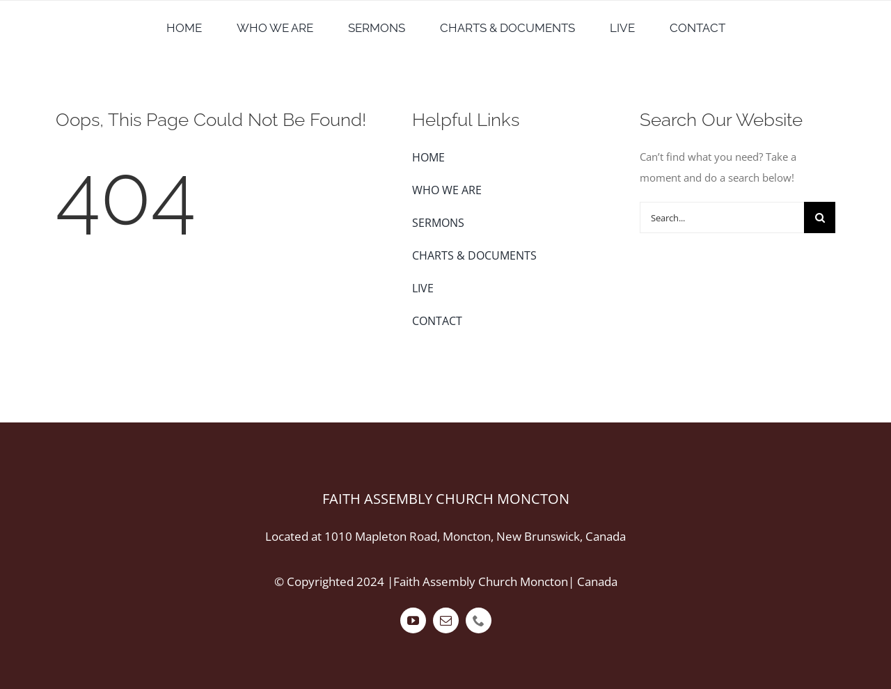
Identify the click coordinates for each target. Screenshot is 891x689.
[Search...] (722, 217)
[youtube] (413, 620)
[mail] (446, 620)
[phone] (478, 620)
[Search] (819, 217)
